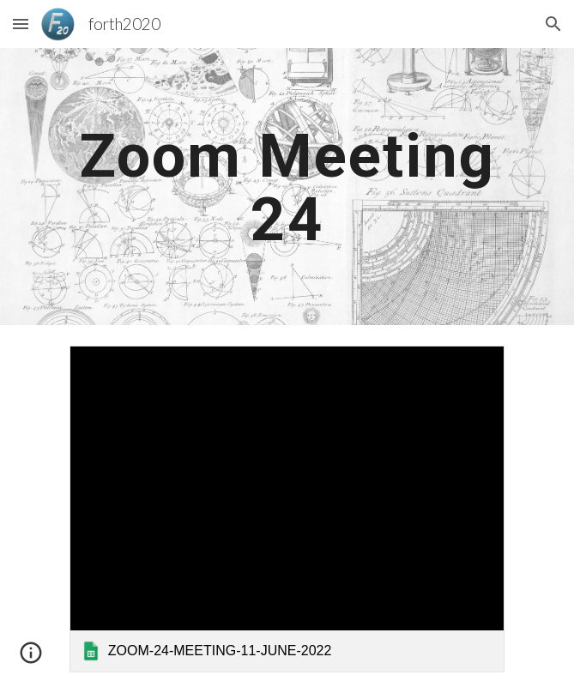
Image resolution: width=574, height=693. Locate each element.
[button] (20, 23)
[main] (287, 186)
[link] (287, 509)
